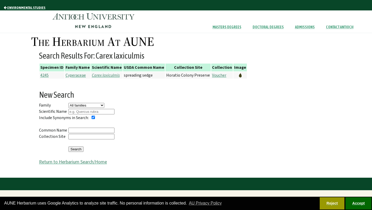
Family (45, 105)
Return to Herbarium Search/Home (73, 162)
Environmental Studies (25, 7)
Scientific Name (53, 111)
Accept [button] (358, 203)
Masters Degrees (227, 27)
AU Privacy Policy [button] (205, 203)
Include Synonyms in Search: (64, 118)
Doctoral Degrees (268, 27)
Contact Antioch (340, 27)
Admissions (305, 27)
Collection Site (52, 136)
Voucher (219, 75)
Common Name (53, 130)
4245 (44, 75)
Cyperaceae (76, 75)
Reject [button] (332, 203)
